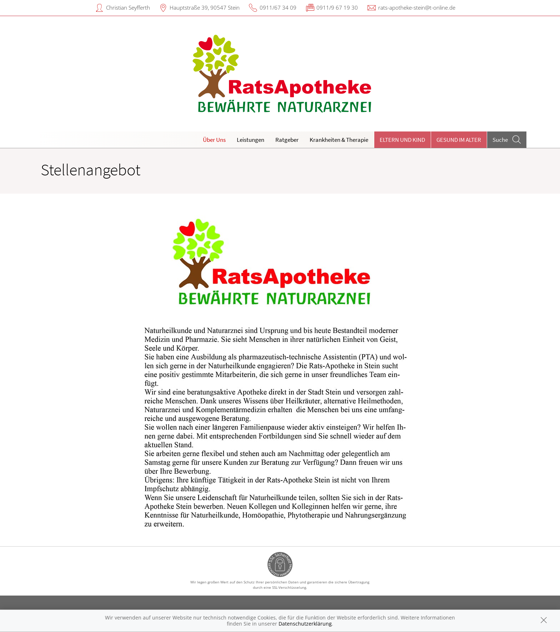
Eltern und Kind (402, 140)
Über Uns (214, 140)
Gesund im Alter (458, 140)
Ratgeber (287, 140)
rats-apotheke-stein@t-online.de (416, 7)
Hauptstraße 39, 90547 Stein (205, 7)
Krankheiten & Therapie (339, 140)
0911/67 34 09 (278, 7)
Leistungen (250, 140)
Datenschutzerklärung (305, 623)
